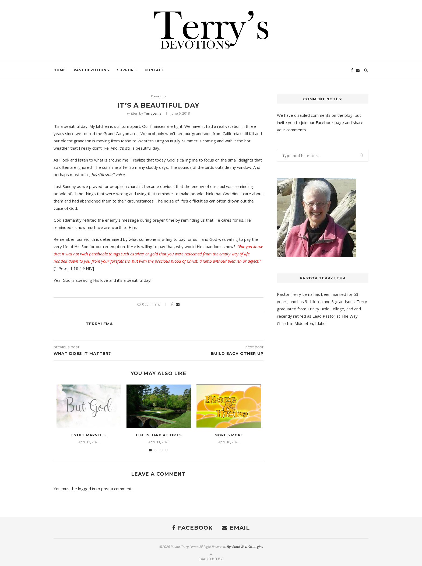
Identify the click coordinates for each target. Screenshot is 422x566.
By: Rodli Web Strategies (245, 546)
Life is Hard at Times (159, 435)
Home (60, 70)
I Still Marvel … (88, 435)
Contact (154, 70)
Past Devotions (91, 70)
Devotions (158, 96)
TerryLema (152, 113)
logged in (86, 488)
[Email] (358, 70)
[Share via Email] (178, 304)
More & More (228, 435)
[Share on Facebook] (172, 304)
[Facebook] (352, 70)
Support (126, 70)
